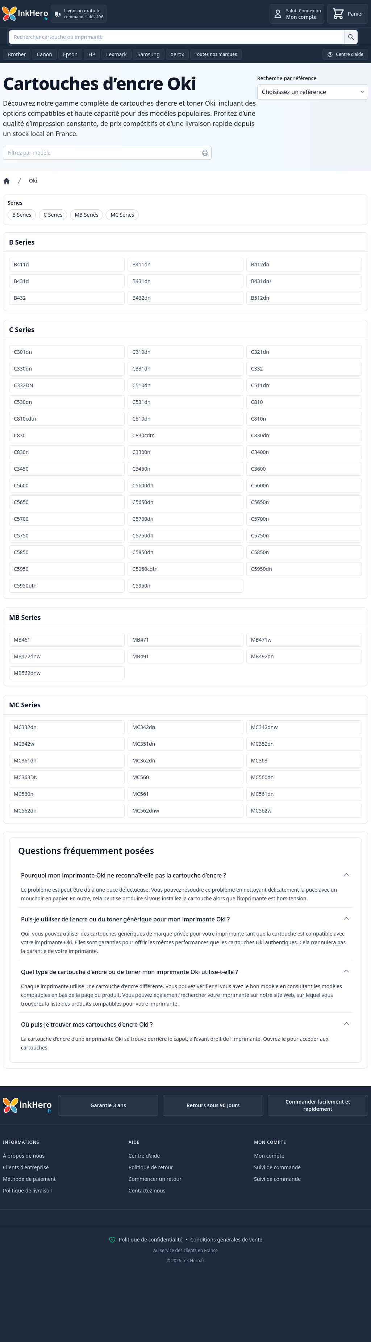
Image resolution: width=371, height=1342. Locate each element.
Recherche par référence (287, 78)
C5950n (141, 585)
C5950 (21, 568)
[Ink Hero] (25, 14)
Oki (33, 180)
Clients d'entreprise (26, 1167)
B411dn (141, 264)
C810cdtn (25, 418)
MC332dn (25, 727)
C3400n (260, 452)
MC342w (24, 743)
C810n (258, 418)
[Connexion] (297, 14)
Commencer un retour (155, 1178)
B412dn (260, 264)
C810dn (141, 418)
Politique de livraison (28, 1190)
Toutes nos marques (216, 54)
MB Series (86, 214)
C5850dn (142, 552)
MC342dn (143, 727)
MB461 (22, 639)
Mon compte (269, 1155)
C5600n (260, 485)
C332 (257, 368)
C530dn (23, 401)
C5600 (21, 485)
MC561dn (262, 793)
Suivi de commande (277, 1167)
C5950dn (261, 568)
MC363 (259, 760)
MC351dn (143, 743)
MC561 (140, 793)
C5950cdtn (145, 568)
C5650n (260, 502)
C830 (20, 435)
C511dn (260, 385)
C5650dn (142, 502)
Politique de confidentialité (151, 1239)
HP (91, 54)
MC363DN (26, 777)
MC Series (122, 214)
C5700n (260, 518)
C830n (21, 452)
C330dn (23, 368)
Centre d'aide (144, 1155)
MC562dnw (145, 810)
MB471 (140, 639)
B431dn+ (261, 281)
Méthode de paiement (29, 1178)
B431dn (141, 281)
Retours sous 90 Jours (213, 1105)
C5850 (21, 552)
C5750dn (142, 535)
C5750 (21, 535)
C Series (52, 214)
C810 (257, 401)
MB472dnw (27, 656)
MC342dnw (264, 727)
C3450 (21, 468)
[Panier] (347, 14)
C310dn (141, 351)
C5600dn (142, 485)
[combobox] (183, 37)
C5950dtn (25, 585)
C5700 (21, 518)
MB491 (140, 656)
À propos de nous (24, 1155)
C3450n (141, 468)
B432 (20, 297)
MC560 (140, 777)
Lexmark (116, 54)
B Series (21, 214)
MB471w (261, 639)
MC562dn (25, 810)
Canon (44, 54)
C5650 (21, 502)
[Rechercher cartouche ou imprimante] (351, 37)
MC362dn (143, 760)
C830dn (260, 435)
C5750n (260, 535)
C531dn (141, 401)
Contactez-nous (147, 1190)
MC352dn (262, 743)
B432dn (141, 297)
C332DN (23, 385)
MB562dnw (27, 673)
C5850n (260, 552)
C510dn (141, 385)
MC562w (261, 810)
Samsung (149, 54)
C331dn (141, 368)
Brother (17, 54)
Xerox (177, 54)
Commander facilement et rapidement (317, 1105)
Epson (70, 54)
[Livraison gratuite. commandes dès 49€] (79, 14)
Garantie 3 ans (108, 1105)
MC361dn (25, 760)
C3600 (258, 468)
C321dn (260, 351)
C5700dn (142, 518)
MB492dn (262, 656)
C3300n (141, 452)
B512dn (260, 297)
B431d (21, 281)
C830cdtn (143, 435)
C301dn (23, 351)
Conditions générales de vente (226, 1239)
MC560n (23, 793)
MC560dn (262, 777)
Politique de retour (151, 1167)
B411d (21, 264)
